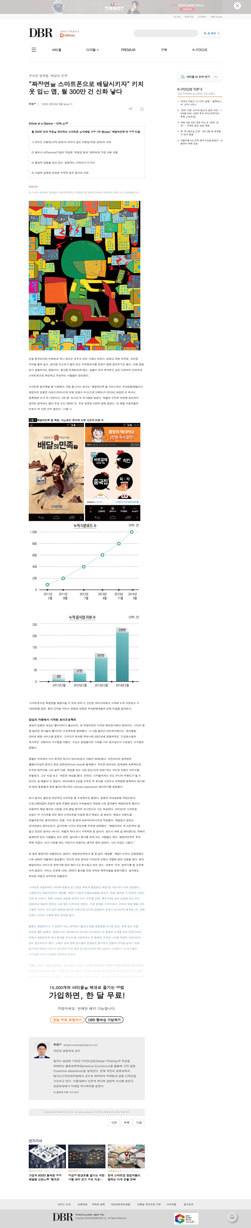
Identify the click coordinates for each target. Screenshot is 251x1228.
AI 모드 (211, 33)
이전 (114, 1123)
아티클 (56, 50)
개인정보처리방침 (120, 1204)
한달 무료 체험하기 (67, 1019)
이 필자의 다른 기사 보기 (66, 1092)
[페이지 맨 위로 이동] (233, 1218)
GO (216, 77)
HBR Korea (216, 16)
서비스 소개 (64, 1204)
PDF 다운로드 (136, 109)
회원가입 (188, 16)
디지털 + (92, 50)
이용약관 (83, 1204)
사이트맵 (171, 1204)
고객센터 (202, 16)
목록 (127, 1123)
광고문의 (188, 1204)
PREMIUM (128, 50)
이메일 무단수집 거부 (149, 1204)
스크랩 (142, 109)
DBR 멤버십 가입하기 (104, 1019)
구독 (164, 50)
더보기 (130, 109)
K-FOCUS (199, 50)
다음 (139, 1123)
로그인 (177, 16)
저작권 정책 (98, 1204)
